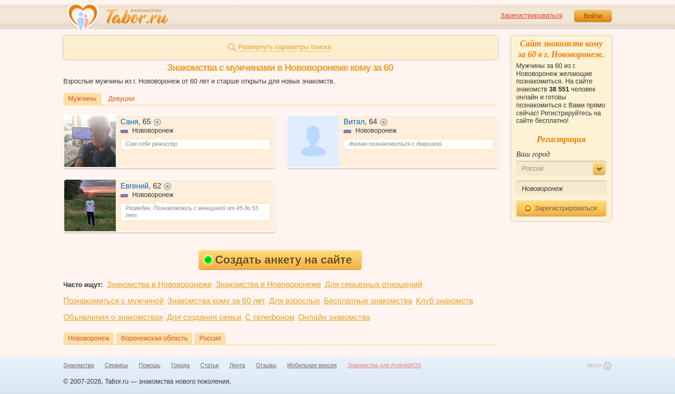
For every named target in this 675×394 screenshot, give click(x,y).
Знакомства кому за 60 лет (216, 300)
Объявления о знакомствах (113, 317)
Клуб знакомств (444, 300)
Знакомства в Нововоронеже (159, 284)
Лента (237, 365)
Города (180, 365)
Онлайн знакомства (334, 317)
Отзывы (266, 365)
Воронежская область (154, 338)
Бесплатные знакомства (368, 300)
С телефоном (269, 317)
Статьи (210, 365)
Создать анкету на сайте (277, 259)
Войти (593, 16)
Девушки (121, 98)
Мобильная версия (312, 365)
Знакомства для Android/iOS (384, 365)
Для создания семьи (204, 317)
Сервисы (116, 365)
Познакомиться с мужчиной (113, 300)
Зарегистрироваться (531, 15)
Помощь (149, 365)
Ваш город (533, 154)
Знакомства (78, 365)
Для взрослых (294, 300)
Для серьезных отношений (373, 284)
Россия (210, 338)
